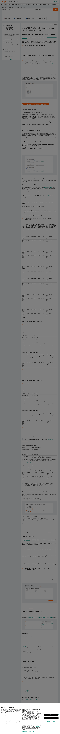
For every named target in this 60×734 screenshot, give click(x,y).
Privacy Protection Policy (30, 731)
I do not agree (51, 718)
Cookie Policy (24, 731)
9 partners (11, 721)
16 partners (12, 720)
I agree (51, 714)
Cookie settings (37, 726)
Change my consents (51, 721)
